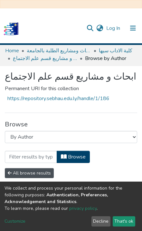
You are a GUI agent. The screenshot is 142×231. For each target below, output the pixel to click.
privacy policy (83, 208)
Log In (113, 28)
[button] (99, 28)
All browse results (29, 173)
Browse (73, 156)
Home (12, 50)
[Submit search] (90, 28)
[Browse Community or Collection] (71, 137)
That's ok (123, 221)
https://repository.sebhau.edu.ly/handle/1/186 (58, 98)
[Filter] (31, 157)
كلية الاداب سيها (115, 50)
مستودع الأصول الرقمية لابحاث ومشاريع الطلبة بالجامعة (59, 50)
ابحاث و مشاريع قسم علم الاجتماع (45, 58)
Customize (15, 221)
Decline (101, 221)
